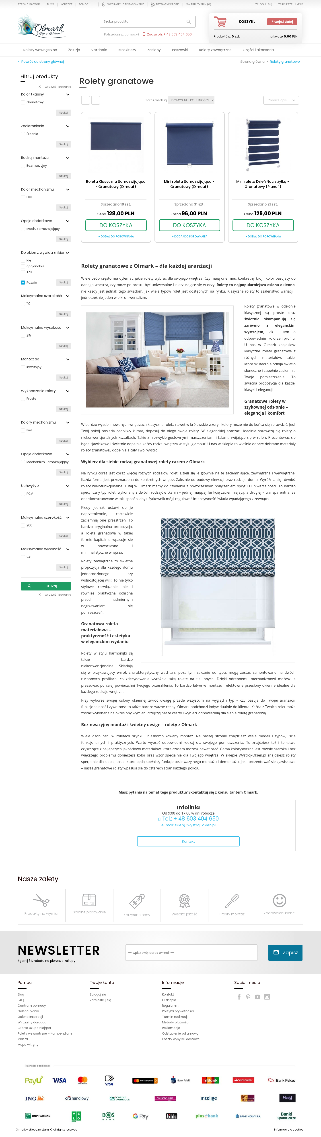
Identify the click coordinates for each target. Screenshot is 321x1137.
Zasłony (154, 49)
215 (29, 335)
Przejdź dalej (282, 21)
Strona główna (29, 4)
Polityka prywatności (178, 1011)
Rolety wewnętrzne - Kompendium (45, 1033)
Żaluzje (74, 49)
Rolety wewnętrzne (40, 49)
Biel (29, 197)
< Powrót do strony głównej (41, 61)
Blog (50, 4)
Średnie (32, 134)
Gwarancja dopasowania (123, 4)
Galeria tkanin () (198, 4)
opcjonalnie (36, 266)
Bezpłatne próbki (165, 4)
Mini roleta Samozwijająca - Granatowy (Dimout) (189, 184)
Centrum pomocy (32, 1005)
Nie (29, 260)
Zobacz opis (282, 100)
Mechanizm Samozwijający (48, 462)
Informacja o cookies (288, 1129)
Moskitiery (127, 49)
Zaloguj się (98, 994)
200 (29, 525)
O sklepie (169, 1000)
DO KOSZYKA (115, 225)
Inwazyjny (34, 367)
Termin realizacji (174, 1016)
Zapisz (285, 952)
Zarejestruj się (100, 1000)
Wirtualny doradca (32, 1022)
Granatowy (35, 102)
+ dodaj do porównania (116, 236)
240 (30, 557)
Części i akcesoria (258, 49)
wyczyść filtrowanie (54, 87)
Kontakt (66, 4)
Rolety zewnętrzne (215, 49)
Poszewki (180, 49)
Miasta (23, 1039)
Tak (29, 272)
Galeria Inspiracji (30, 1016)
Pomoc (84, 4)
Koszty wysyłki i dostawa (181, 1039)
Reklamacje (171, 1028)
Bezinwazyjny (37, 165)
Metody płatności (175, 1022)
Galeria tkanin (28, 1011)
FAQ (21, 1000)
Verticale (99, 49)
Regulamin (170, 1005)
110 (28, 303)
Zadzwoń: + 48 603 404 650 (167, 34)
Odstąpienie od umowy (180, 1033)
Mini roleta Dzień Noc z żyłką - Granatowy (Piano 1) (262, 184)
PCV (30, 493)
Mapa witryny (28, 1044)
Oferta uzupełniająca (34, 1028)
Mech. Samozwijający (43, 229)
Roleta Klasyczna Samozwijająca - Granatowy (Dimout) (116, 184)
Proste (31, 398)
